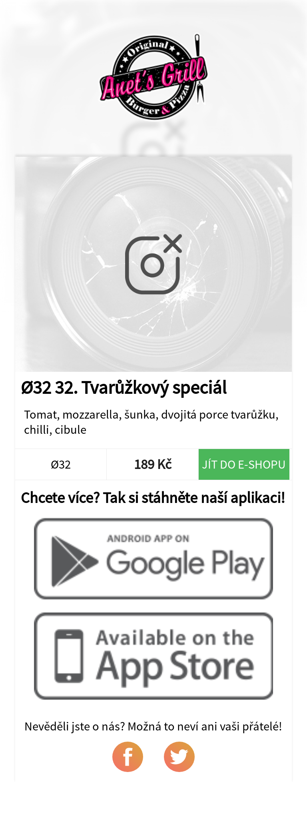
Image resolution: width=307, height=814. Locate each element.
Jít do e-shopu (244, 464)
